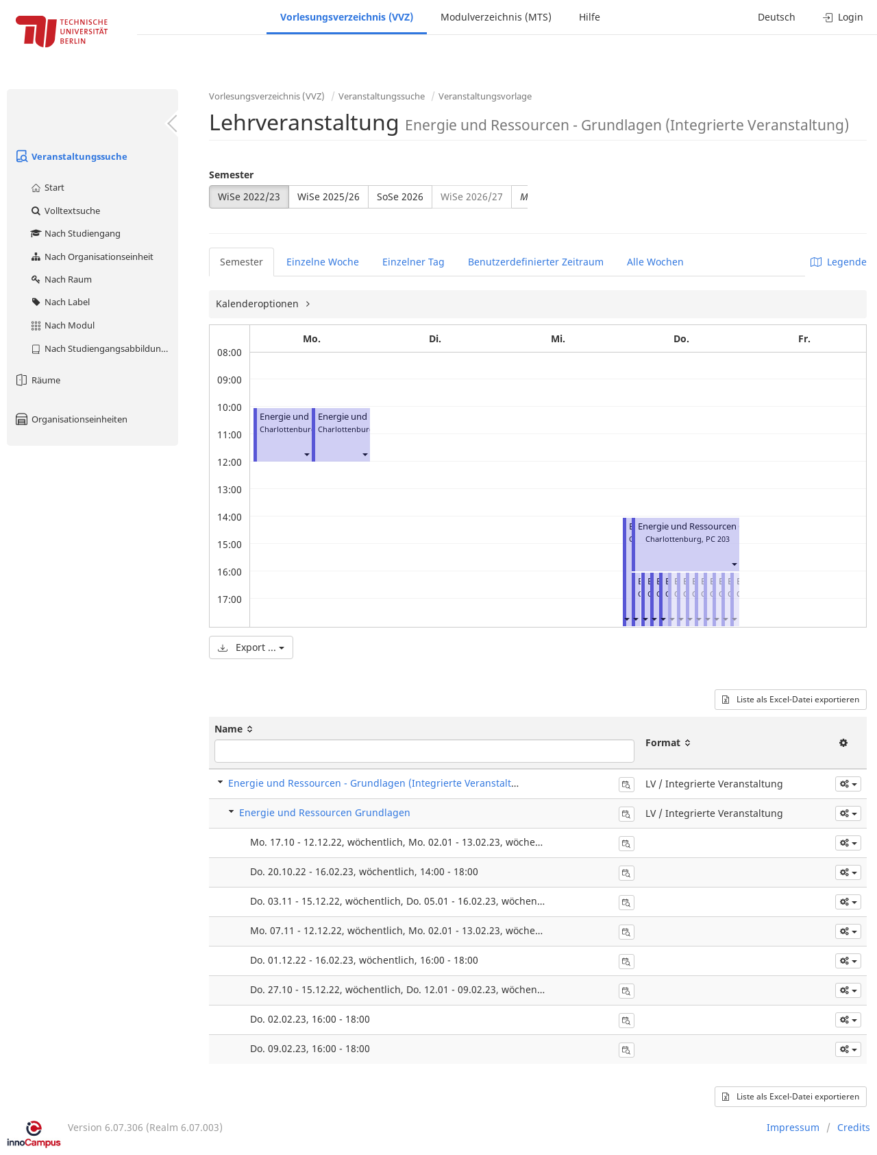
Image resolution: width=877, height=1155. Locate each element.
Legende (839, 261)
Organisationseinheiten (70, 419)
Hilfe (589, 16)
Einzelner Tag (413, 261)
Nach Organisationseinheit (91, 256)
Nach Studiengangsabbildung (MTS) (103, 348)
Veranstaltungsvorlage (485, 96)
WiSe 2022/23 (249, 196)
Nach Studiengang (75, 233)
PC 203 (718, 539)
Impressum (793, 1127)
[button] (306, 454)
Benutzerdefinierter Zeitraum (536, 261)
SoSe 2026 (400, 196)
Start (46, 187)
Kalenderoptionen (258, 303)
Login (843, 16)
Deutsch (776, 16)
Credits (853, 1127)
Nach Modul (62, 325)
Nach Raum (60, 279)
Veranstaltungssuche (70, 156)
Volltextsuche (64, 210)
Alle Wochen (655, 261)
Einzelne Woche (322, 261)
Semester (231, 174)
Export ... (251, 647)
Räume (37, 380)
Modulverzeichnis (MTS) (496, 16)
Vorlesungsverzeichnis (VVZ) (346, 16)
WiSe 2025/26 (328, 196)
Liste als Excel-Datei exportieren (790, 699)
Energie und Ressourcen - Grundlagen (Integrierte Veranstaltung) (380, 782)
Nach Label (59, 302)
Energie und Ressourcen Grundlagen (712, 526)
